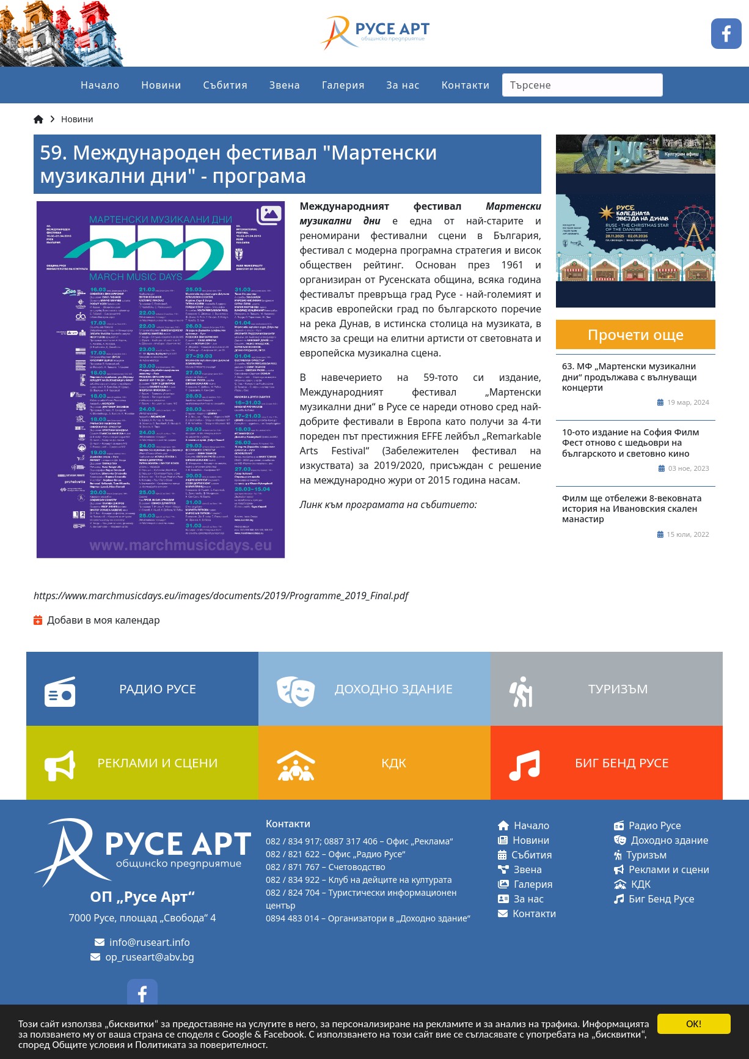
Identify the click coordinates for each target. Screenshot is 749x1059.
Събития (225, 85)
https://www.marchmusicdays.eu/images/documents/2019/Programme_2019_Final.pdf (221, 595)
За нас (403, 85)
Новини (161, 85)
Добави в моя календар (97, 620)
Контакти (466, 85)
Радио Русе (647, 825)
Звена (285, 85)
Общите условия (89, 1045)
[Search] (582, 85)
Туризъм (640, 855)
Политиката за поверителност (200, 1045)
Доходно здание (661, 840)
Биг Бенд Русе (654, 899)
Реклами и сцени (661, 869)
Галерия (343, 85)
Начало (100, 85)
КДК (632, 884)
